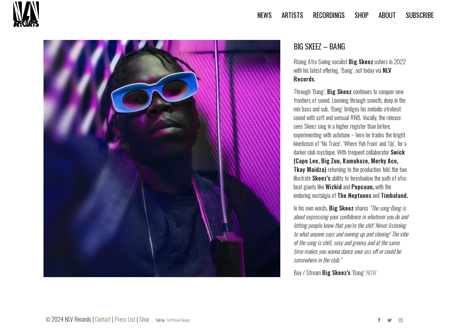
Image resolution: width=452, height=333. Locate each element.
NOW (371, 272)
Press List (125, 319)
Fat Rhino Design (178, 320)
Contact (103, 319)
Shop (144, 319)
